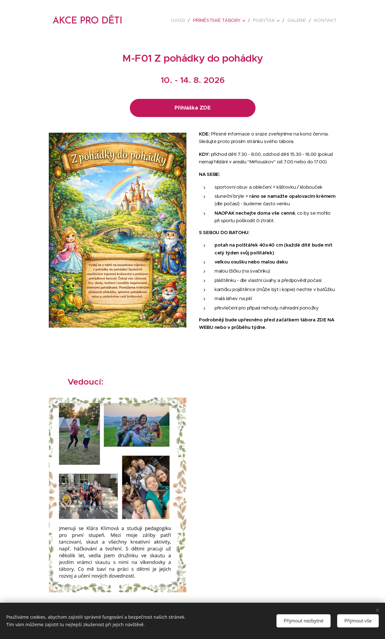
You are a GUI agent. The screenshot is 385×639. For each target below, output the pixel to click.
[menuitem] (181, 20)
